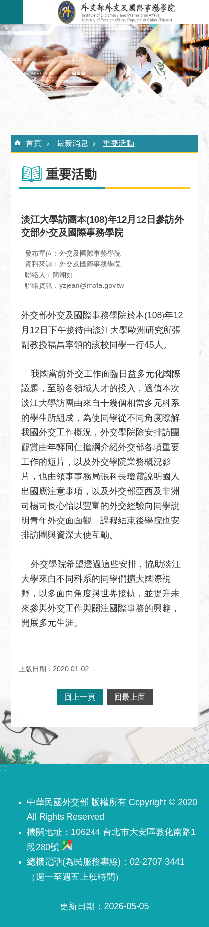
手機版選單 (11, 12)
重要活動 (118, 143)
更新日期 (77, 906)
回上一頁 (79, 697)
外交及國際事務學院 (116, 12)
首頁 (34, 143)
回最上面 (129, 697)
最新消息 (72, 143)
